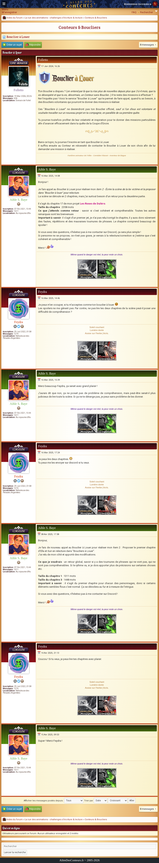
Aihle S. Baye (18, 199)
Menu (5, 9)
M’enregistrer (9, 12)
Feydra (18, 322)
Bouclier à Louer (16, 37)
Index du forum (13, 17)
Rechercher (146, 12)
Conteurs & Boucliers (96, 17)
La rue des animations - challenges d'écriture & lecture (54, 17)
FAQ (134, 12)
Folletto (19, 90)
